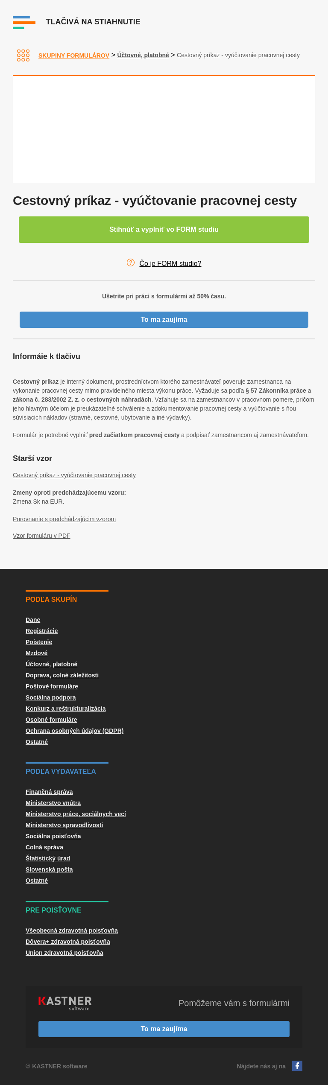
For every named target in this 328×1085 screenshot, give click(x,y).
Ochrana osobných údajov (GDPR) (74, 730)
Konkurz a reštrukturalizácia (66, 708)
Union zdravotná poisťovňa (64, 952)
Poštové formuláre (52, 686)
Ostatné (37, 741)
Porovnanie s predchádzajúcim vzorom (64, 519)
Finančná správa (49, 791)
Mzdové (36, 653)
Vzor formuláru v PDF (41, 535)
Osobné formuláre (51, 719)
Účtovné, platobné (143, 55)
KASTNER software (59, 1066)
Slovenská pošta (49, 869)
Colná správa (44, 847)
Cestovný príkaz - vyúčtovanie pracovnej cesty (74, 475)
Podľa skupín (51, 599)
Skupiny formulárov (73, 55)
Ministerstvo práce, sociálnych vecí (76, 814)
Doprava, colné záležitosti (62, 675)
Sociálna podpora (51, 697)
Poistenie (39, 642)
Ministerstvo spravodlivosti (64, 825)
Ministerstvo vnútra (53, 802)
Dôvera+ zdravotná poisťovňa (68, 941)
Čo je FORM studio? (171, 263)
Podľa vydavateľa (61, 771)
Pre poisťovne (54, 910)
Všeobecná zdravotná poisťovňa (72, 930)
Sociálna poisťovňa (53, 836)
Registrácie (42, 630)
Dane (33, 619)
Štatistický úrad (48, 858)
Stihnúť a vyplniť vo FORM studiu (164, 229)
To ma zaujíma (164, 319)
